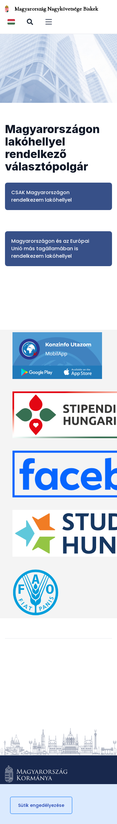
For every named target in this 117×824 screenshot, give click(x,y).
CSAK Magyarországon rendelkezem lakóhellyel (41, 196)
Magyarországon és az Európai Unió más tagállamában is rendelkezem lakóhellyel (50, 248)
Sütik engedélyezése (41, 805)
